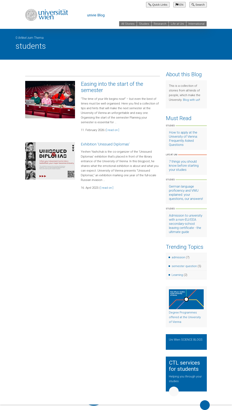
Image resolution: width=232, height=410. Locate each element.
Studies (144, 24)
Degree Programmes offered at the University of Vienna (185, 317)
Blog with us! (191, 100)
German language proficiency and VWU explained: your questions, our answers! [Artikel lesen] (186, 192)
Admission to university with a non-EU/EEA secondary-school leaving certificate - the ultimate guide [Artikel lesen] (185, 223)
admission (178, 257)
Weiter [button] (174, 391)
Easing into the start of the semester (112, 87)
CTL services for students (184, 366)
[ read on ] (112, 130)
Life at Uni (177, 24)
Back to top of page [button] (205, 405)
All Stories (128, 24)
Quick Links (157, 4)
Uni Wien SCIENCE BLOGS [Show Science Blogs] (186, 339)
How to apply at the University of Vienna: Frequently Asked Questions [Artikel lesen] (183, 138)
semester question (184, 266)
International (196, 24)
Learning (177, 275)
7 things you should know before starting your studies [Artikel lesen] (184, 165)
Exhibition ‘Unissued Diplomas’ (105, 144)
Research (160, 24)
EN (179, 4)
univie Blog (96, 15)
